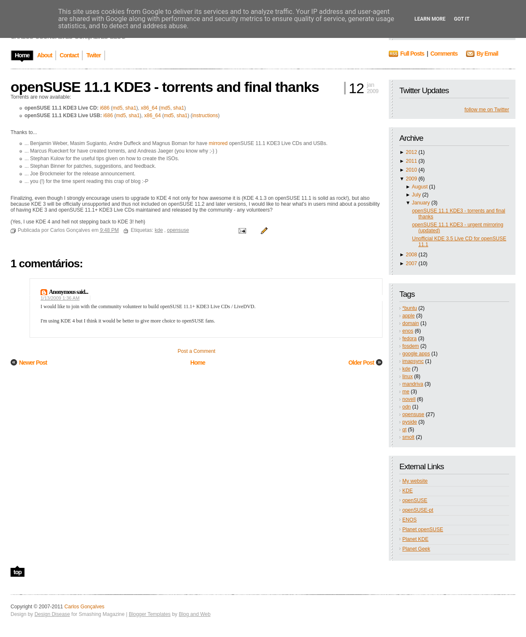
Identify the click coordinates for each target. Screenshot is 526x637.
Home (197, 362)
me (405, 392)
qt (404, 430)
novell (408, 399)
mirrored (218, 143)
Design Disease (52, 614)
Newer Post (33, 362)
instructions (205, 115)
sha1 (130, 108)
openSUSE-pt (417, 510)
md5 (117, 108)
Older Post (361, 362)
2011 (411, 161)
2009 (411, 179)
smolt (408, 437)
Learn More (430, 19)
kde (406, 369)
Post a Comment (196, 351)
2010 (411, 170)
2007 (411, 263)
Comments (443, 53)
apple (408, 316)
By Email (487, 53)
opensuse (413, 414)
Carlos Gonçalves (85, 607)
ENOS (409, 520)
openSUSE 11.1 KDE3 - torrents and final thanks (165, 87)
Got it (461, 19)
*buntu (409, 308)
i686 (105, 108)
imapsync (413, 361)
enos (407, 331)
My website (415, 481)
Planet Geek (416, 549)
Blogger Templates (150, 614)
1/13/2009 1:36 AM (60, 298)
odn (406, 407)
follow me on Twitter (486, 110)
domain (410, 323)
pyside (409, 422)
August (420, 187)
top (18, 572)
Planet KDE (415, 539)
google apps (416, 354)
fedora (409, 338)
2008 (411, 255)
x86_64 (149, 108)
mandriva (412, 384)
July (416, 195)
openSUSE (414, 500)
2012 (411, 152)
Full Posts (412, 53)
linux (407, 376)
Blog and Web (194, 614)
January (421, 203)
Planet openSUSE (422, 529)
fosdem (410, 346)
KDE (407, 491)
